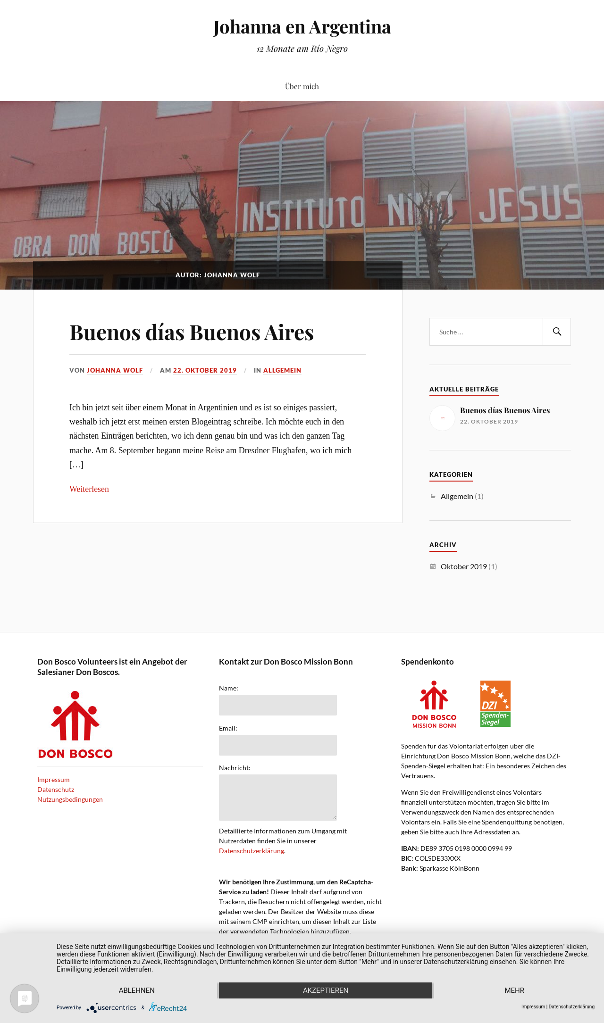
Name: (228, 688)
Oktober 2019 (464, 566)
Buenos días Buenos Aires (191, 331)
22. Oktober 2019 (205, 370)
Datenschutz (55, 789)
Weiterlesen (89, 489)
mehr (514, 990)
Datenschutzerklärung (251, 851)
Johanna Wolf (115, 370)
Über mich (302, 86)
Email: (228, 728)
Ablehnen (137, 990)
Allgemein (282, 370)
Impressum (53, 779)
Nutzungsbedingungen (70, 799)
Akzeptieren (325, 990)
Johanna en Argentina (302, 26)
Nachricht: (235, 768)
